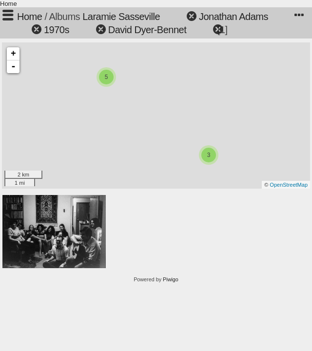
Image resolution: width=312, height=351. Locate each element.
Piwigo (170, 279)
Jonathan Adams (233, 16)
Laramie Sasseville (121, 16)
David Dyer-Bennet (147, 29)
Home (8, 3)
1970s (56, 29)
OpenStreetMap (289, 185)
